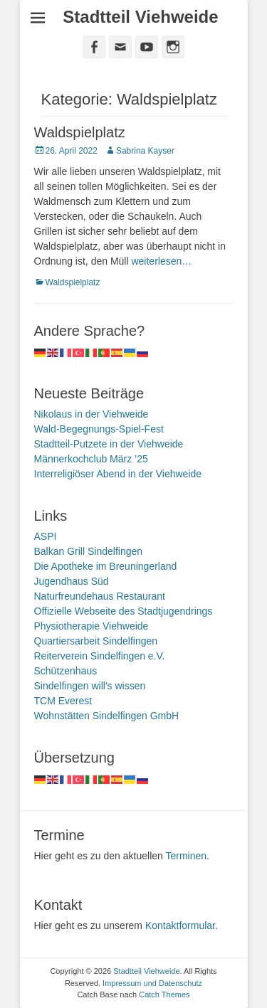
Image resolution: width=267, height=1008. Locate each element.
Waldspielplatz (79, 132)
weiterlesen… (161, 261)
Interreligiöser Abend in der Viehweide (118, 473)
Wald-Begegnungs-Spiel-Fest (99, 429)
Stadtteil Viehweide (140, 16)
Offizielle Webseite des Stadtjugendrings (123, 611)
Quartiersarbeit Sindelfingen (96, 641)
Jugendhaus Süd (71, 581)
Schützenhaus (66, 671)
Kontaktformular (180, 925)
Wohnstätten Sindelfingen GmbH (106, 715)
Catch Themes (164, 994)
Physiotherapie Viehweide (91, 626)
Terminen (185, 855)
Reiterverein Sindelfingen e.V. (99, 656)
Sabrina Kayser (145, 151)
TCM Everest (63, 700)
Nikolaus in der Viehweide (91, 414)
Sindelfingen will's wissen (90, 685)
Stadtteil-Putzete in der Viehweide (109, 444)
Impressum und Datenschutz (152, 983)
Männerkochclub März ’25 (91, 459)
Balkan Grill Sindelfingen (88, 551)
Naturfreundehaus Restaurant (99, 596)
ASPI (45, 536)
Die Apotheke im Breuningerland (105, 566)
